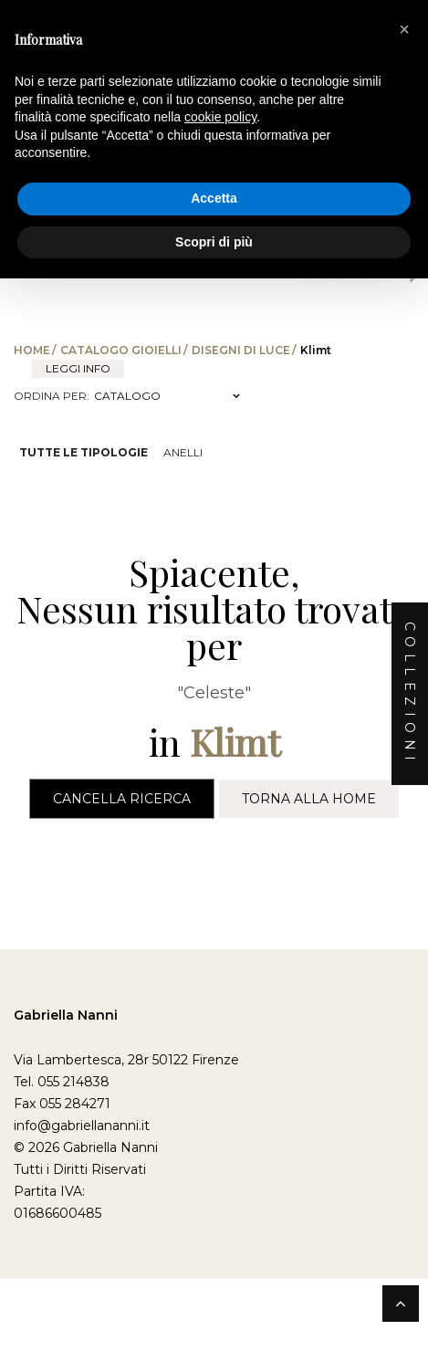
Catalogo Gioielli (121, 350)
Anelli (183, 452)
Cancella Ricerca (122, 799)
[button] (404, 29)
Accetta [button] (214, 198)
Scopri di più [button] (214, 242)
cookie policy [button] (220, 117)
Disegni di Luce (241, 350)
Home (32, 350)
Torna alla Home (309, 799)
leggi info (78, 368)
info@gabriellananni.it (82, 1125)
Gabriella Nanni (66, 1015)
